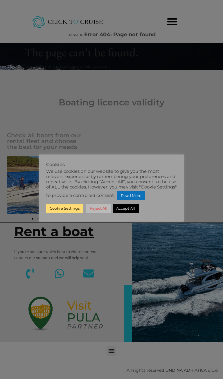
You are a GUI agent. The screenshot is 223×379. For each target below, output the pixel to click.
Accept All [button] (125, 208)
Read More (131, 195)
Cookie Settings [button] (65, 208)
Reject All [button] (99, 208)
